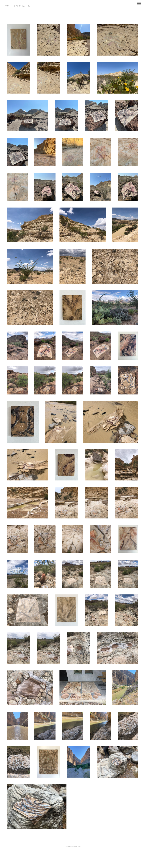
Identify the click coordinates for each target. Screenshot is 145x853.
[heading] (17, 6)
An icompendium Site (72, 847)
